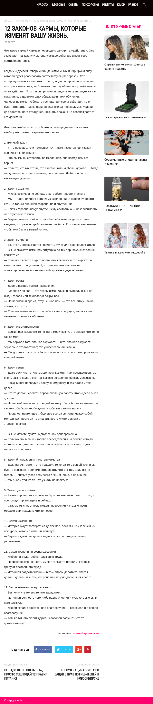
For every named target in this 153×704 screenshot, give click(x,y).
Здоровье (58, 4)
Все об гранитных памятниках (125, 117)
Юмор (121, 4)
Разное (133, 4)
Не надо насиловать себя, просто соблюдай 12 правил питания (25, 674)
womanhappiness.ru (85, 633)
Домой (8, 21)
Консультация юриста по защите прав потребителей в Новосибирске (77, 674)
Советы (73, 4)
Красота (42, 4)
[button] (144, 5)
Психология (90, 4)
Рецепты (108, 4)
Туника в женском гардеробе (124, 252)
